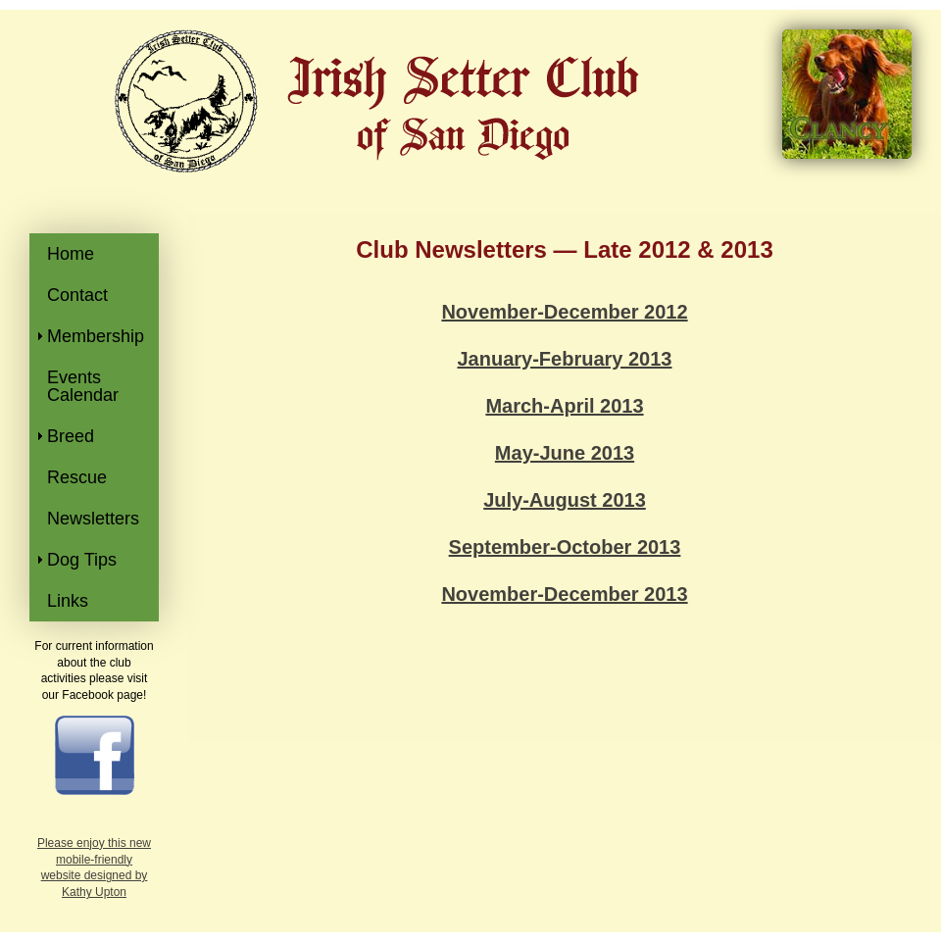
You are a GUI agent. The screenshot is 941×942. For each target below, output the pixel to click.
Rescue (77, 477)
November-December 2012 (564, 311)
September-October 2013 (565, 547)
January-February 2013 (564, 359)
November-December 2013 (564, 594)
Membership (95, 336)
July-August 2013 (564, 500)
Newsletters (93, 518)
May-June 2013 (564, 453)
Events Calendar (83, 386)
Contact (77, 295)
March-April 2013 (564, 406)
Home (70, 254)
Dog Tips (82, 560)
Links (67, 601)
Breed (70, 436)
